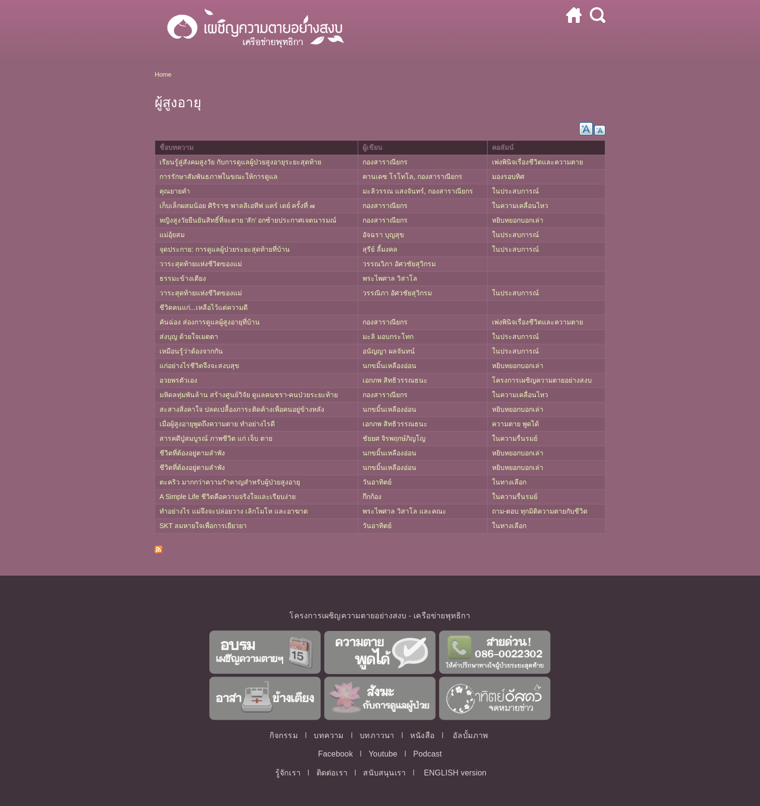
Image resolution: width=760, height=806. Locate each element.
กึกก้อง (372, 496)
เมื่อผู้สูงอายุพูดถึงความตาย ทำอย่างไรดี (217, 424)
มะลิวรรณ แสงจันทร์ (393, 191)
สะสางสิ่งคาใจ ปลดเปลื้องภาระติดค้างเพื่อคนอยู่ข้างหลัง (241, 409)
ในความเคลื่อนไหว (520, 206)
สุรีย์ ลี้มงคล (380, 249)
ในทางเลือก (509, 482)
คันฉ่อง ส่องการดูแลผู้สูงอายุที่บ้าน (209, 322)
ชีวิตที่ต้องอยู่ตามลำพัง (192, 453)
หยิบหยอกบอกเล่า (517, 220)
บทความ (329, 735)
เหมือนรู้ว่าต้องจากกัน (191, 351)
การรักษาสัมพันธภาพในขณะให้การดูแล (218, 176)
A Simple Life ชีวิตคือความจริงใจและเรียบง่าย (227, 496)
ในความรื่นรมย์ (515, 438)
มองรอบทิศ (508, 176)
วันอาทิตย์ (377, 482)
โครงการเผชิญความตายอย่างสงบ (542, 380)
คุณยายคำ (174, 191)
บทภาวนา (377, 735)
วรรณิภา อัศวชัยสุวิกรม (397, 293)
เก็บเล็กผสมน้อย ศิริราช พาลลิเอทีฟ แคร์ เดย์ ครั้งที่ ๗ (237, 206)
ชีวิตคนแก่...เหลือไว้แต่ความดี (203, 307)
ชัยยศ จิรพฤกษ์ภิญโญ (394, 438)
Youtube (382, 754)
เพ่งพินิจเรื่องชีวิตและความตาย (537, 162)
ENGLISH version (455, 773)
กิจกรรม (283, 735)
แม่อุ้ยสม (172, 235)
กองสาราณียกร (385, 162)
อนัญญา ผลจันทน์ (389, 351)
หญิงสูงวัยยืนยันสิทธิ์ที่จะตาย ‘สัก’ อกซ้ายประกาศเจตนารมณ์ (247, 220)
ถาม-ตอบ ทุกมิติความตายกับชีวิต (540, 511)
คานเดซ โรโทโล (388, 176)
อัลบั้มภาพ (470, 735)
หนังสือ (422, 735)
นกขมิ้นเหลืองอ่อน (389, 366)
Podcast (427, 754)
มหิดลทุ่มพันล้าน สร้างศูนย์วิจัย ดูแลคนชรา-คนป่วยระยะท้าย (248, 395)
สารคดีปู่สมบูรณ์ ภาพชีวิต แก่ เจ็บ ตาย (215, 438)
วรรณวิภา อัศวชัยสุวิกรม (399, 264)
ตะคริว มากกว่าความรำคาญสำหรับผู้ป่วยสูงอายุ (229, 482)
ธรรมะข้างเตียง (182, 278)
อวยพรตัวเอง (178, 380)
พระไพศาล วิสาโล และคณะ (404, 511)
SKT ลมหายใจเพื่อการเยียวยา (203, 526)
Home (163, 74)
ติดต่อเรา (332, 773)
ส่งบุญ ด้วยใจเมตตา (188, 336)
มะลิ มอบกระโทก (388, 336)
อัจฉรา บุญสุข (383, 235)
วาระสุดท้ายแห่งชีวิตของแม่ (200, 264)
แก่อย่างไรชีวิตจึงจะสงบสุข (199, 366)
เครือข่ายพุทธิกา (441, 616)
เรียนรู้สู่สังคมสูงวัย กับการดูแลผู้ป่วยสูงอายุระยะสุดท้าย (240, 162)
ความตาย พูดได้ (515, 424)
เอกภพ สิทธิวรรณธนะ (395, 380)
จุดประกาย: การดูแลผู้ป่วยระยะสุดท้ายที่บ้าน (224, 249)
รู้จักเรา (288, 773)
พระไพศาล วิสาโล (390, 278)
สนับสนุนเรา (384, 773)
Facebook (335, 754)
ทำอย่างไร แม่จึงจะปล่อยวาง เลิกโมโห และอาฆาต (233, 511)
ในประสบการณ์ (515, 191)
